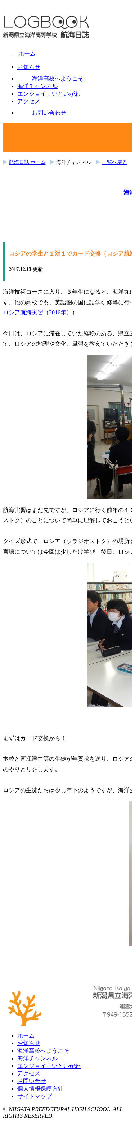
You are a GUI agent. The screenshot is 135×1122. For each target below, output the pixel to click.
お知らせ (28, 1043)
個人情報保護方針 (40, 1089)
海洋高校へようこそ (43, 1051)
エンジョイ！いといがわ (49, 1066)
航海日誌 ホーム (27, 162)
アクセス (28, 1073)
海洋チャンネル (37, 1058)
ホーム (19, 54)
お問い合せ (31, 1081)
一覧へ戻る (114, 162)
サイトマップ (34, 1096)
